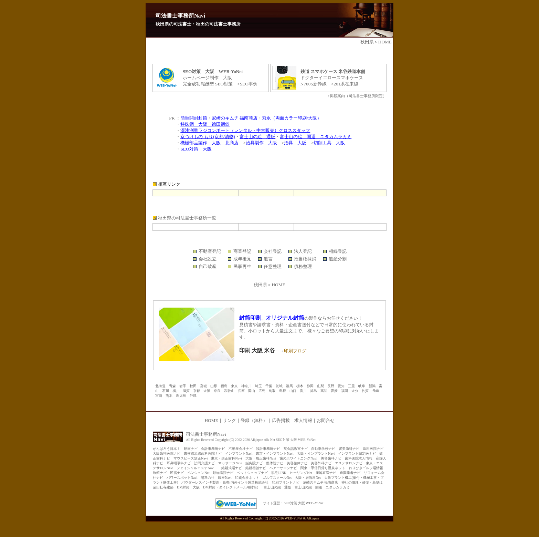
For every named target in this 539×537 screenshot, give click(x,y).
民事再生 (242, 266)
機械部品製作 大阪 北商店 (209, 142)
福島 (224, 386)
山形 (213, 386)
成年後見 (242, 258)
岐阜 (361, 386)
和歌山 (229, 391)
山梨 (320, 386)
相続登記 (338, 251)
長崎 (375, 391)
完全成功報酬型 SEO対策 (208, 83)
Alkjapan (312, 518)
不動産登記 (210, 251)
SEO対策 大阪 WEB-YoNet (303, 503)
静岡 (310, 386)
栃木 (299, 386)
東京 (234, 386)
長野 (330, 386)
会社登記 (273, 251)
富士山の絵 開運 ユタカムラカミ (315, 136)
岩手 (182, 386)
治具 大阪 (295, 142)
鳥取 (272, 391)
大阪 (206, 391)
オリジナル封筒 (285, 318)
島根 (282, 391)
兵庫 (241, 391)
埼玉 (258, 386)
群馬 (289, 386)
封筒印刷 (250, 318)
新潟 (372, 386)
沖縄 (193, 395)
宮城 (203, 386)
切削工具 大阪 (329, 142)
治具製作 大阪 (261, 142)
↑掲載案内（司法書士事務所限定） (357, 96)
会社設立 (207, 258)
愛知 (341, 386)
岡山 (251, 391)
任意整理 (273, 266)
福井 (175, 391)
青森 (172, 386)
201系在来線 (346, 83)
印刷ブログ (295, 350)
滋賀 (186, 391)
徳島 (313, 391)
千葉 (268, 386)
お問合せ (326, 420)
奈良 (217, 391)
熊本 (169, 395)
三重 (351, 386)
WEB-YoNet (293, 518)
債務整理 (303, 266)
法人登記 (303, 251)
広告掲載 (281, 420)
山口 (292, 391)
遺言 (268, 258)
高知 (323, 391)
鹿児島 (181, 395)
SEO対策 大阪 (195, 149)
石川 (165, 391)
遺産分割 (338, 258)
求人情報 (303, 420)
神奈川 (246, 386)
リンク (229, 420)
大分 (354, 391)
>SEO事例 (245, 83)
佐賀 (365, 391)
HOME (385, 41)
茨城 (279, 386)
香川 (303, 391)
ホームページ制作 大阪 (207, 77)
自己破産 (207, 266)
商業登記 (242, 251)
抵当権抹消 (305, 258)
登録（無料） (254, 420)
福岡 (344, 391)
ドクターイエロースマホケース (331, 77)
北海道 (160, 386)
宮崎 (158, 395)
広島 (261, 391)
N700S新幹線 (313, 83)
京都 (196, 391)
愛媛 (334, 391)
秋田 (193, 386)
